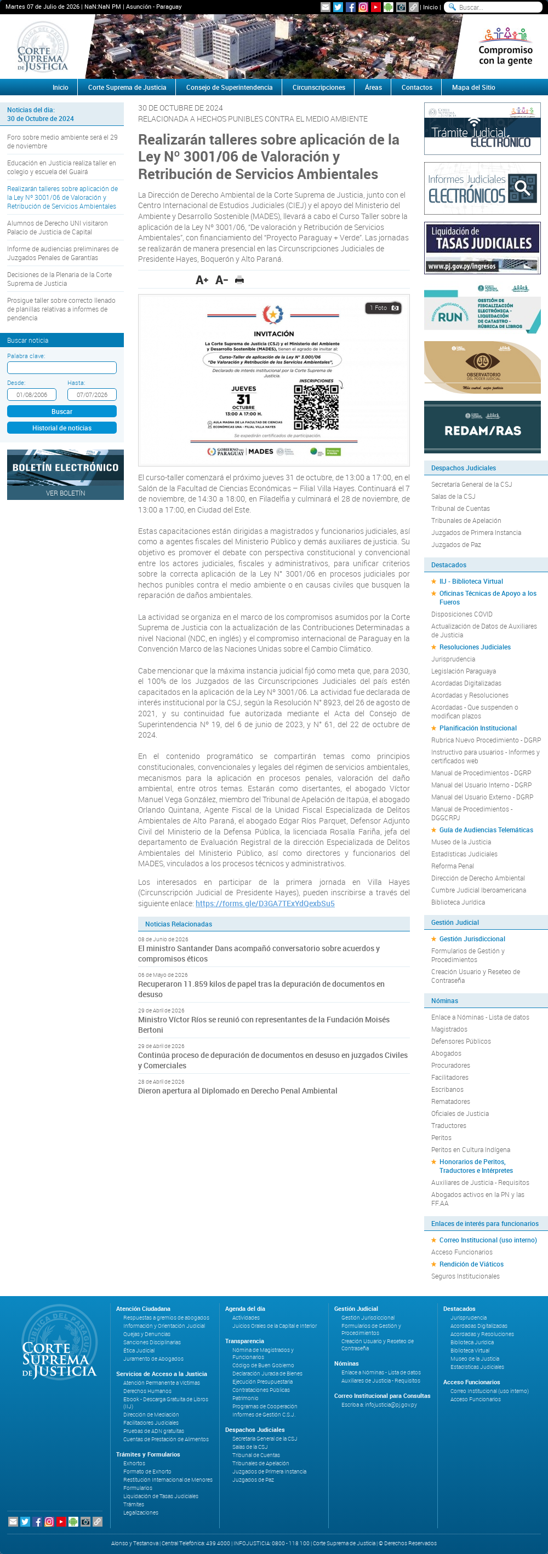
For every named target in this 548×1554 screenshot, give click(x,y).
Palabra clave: (26, 356)
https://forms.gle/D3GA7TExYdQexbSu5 (265, 903)
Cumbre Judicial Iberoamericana (478, 889)
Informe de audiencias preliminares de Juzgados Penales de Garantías (62, 253)
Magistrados (449, 1029)
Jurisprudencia (453, 658)
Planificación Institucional (478, 727)
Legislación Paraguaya (463, 670)
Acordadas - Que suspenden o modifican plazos (474, 711)
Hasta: (76, 382)
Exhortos (134, 1463)
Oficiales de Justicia (460, 1113)
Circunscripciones (319, 87)
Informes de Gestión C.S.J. (263, 1414)
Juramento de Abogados (153, 1358)
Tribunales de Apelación (466, 520)
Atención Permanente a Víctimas (161, 1382)
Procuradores (450, 1065)
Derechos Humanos (147, 1391)
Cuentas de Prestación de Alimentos (166, 1439)
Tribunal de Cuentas (460, 508)
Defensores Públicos (461, 1041)
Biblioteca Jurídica (458, 901)
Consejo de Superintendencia (229, 87)
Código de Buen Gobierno (263, 1365)
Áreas (373, 87)
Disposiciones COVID (462, 613)
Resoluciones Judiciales (475, 646)
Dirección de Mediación (151, 1414)
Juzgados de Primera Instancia (476, 532)
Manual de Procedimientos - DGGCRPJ (471, 813)
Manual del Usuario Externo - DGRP (482, 796)
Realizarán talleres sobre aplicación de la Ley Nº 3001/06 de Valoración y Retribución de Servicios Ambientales (62, 197)
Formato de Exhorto (147, 1471)
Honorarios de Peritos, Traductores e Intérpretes (476, 1166)
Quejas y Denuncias (146, 1334)
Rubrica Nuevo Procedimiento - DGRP (486, 739)
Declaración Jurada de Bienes (267, 1373)
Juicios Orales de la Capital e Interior (274, 1325)
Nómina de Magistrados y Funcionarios (263, 1353)
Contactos (417, 87)
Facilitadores (450, 1077)
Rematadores (450, 1101)
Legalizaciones (140, 1512)
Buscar (62, 411)
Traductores (448, 1125)
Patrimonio (245, 1398)
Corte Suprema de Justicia (127, 87)
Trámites (133, 1504)
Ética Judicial (139, 1350)
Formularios (137, 1488)
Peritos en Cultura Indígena (470, 1149)
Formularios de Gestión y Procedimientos (468, 955)
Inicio (430, 7)
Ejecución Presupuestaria (262, 1381)
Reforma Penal (452, 865)
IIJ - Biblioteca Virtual (471, 581)
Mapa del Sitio (473, 87)
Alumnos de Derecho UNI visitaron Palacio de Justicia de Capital (57, 227)
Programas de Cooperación (265, 1406)
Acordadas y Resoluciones (470, 694)
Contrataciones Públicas (261, 1390)
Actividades (246, 1317)
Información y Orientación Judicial (164, 1325)
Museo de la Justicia (461, 841)
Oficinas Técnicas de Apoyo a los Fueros (487, 597)
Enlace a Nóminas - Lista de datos (480, 1016)
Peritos (441, 1137)
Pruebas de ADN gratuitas (153, 1431)
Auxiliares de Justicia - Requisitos (480, 1182)
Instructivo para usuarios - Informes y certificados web (485, 756)
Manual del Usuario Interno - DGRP (481, 784)
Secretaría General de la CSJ (471, 484)
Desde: (16, 382)
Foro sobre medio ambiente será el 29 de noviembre (62, 141)
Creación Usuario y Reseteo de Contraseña (475, 976)
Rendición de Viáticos (471, 1263)
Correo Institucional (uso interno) (488, 1239)
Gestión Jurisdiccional (472, 938)
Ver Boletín (65, 492)
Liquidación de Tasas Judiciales (160, 1496)
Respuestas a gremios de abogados (166, 1317)
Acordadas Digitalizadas (466, 682)
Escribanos (447, 1089)
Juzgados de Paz (456, 544)
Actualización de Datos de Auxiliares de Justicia (484, 630)
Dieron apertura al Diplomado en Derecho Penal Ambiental (238, 1090)
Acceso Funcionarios (462, 1251)
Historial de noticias (62, 427)
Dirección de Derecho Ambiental (478, 877)
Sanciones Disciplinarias (152, 1342)
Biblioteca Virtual (469, 1350)
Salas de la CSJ (453, 496)
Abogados (446, 1053)
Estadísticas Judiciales (464, 853)
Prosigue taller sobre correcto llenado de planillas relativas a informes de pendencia (61, 309)
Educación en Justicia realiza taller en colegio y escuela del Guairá (61, 167)
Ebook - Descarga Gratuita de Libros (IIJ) (165, 1403)
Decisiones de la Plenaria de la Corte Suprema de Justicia (59, 278)
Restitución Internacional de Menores (168, 1479)
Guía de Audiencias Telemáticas (486, 829)
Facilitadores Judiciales (151, 1422)
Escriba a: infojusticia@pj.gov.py (379, 1404)
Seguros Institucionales (465, 1275)
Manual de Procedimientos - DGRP (481, 772)
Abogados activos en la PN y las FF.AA (477, 1198)
